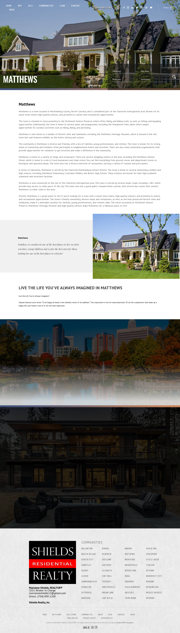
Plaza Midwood (132, 587)
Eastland (106, 559)
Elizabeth (107, 570)
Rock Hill (129, 592)
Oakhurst (129, 581)
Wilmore (150, 598)
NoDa (127, 576)
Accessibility (107, 618)
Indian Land (108, 592)
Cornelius (86, 587)
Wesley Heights (154, 592)
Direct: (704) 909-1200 (42, 596)
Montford (130, 559)
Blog (110, 615)
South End (151, 548)
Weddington (152, 587)
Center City (87, 559)
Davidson (85, 598)
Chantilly (86, 565)
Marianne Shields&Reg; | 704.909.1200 (100, 8)
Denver (105, 548)
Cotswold (86, 592)
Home (9, 6)
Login (132, 615)
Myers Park (130, 570)
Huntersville (108, 587)
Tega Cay (150, 565)
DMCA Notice (72, 618)
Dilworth (107, 554)
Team (62, 6)
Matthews (130, 554)
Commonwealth (89, 581)
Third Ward (130, 598)
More (12, 10)
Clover (84, 576)
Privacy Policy (89, 618)
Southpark (151, 554)
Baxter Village (88, 554)
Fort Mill (107, 576)
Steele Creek (152, 559)
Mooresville (131, 565)
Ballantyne (87, 548)
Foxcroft (107, 581)
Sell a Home (71, 615)
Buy (20, 6)
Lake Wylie (107, 598)
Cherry (84, 570)
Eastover (106, 565)
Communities (46, 6)
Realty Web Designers (125, 623)
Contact (75, 6)
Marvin (128, 548)
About (100, 615)
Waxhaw (150, 581)
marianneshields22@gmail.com (47, 593)
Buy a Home (56, 615)
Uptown (150, 570)
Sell (30, 6)
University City (154, 576)
